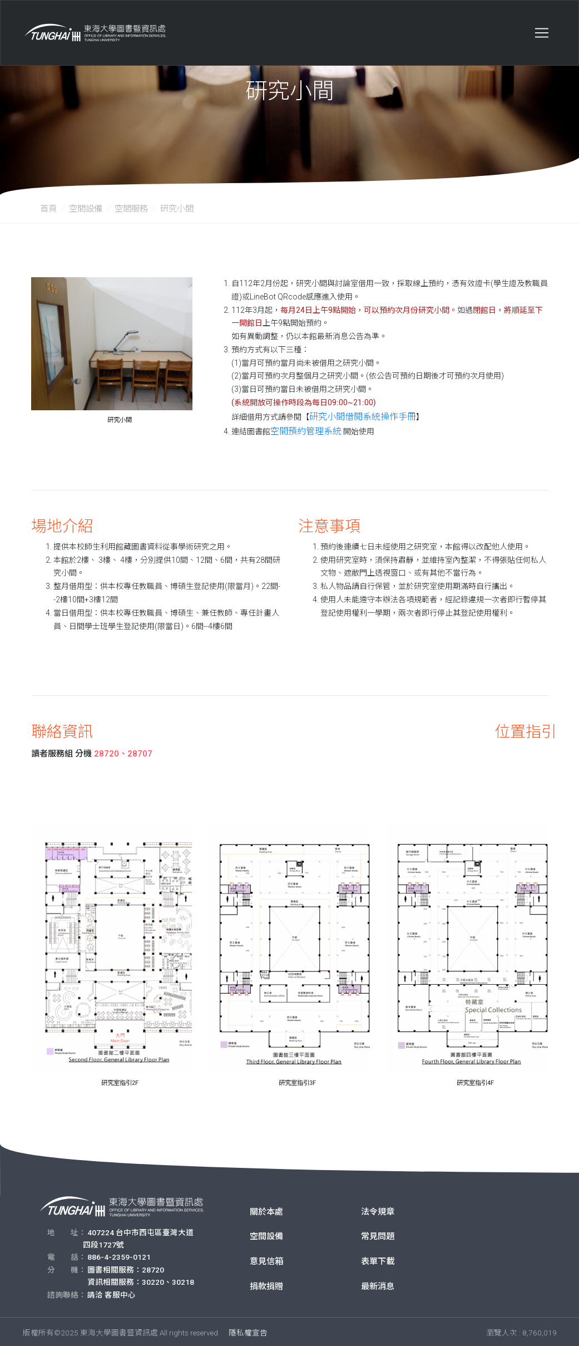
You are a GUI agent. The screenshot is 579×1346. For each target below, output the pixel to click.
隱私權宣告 (248, 1330)
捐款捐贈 (266, 1284)
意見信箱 (266, 1259)
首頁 (48, 209)
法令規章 (377, 1210)
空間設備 (85, 209)
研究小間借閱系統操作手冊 (356, 415)
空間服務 (131, 209)
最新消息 (377, 1284)
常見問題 (377, 1234)
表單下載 (377, 1259)
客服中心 (120, 1292)
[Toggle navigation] (542, 27)
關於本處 (266, 1210)
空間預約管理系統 (301, 429)
